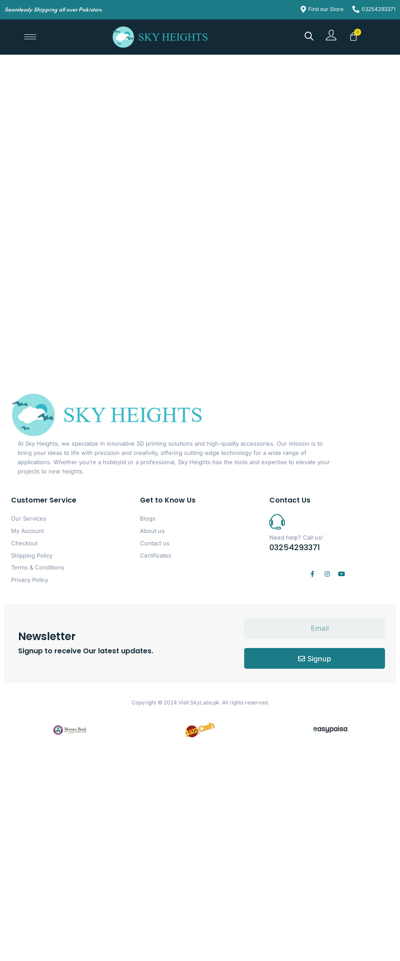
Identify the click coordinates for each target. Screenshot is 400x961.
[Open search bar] (309, 36)
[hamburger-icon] (30, 36)
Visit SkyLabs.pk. (199, 702)
